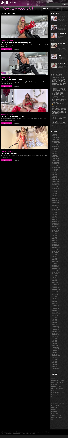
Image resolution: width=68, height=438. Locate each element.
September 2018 (56, 293)
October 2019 (55, 270)
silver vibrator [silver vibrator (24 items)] (59, 417)
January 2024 (55, 181)
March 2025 (55, 157)
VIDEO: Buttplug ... (62, 63)
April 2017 (54, 322)
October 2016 (55, 333)
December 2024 (55, 162)
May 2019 (54, 279)
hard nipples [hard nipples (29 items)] (54, 388)
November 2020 (56, 247)
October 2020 (55, 249)
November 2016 (56, 331)
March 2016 (55, 345)
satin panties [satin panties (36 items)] (54, 415)
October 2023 (55, 186)
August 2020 (55, 253)
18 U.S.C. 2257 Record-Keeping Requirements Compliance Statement (18, 433)
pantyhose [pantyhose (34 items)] (58, 405)
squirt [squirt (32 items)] (52, 423)
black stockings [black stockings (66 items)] (54, 380)
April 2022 (54, 218)
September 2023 (56, 188)
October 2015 (55, 354)
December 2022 (55, 204)
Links (64, 9)
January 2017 (55, 328)
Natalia (11, 40)
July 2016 (54, 338)
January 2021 (55, 244)
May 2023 (54, 195)
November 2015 (56, 352)
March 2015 (55, 366)
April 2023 (54, 197)
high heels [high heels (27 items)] (61, 388)
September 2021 (56, 230)
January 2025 (55, 160)
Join (52, 9)
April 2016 (54, 343)
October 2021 (55, 228)
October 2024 (55, 165)
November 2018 (56, 289)
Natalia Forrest (11, 151)
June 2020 (54, 256)
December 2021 (55, 225)
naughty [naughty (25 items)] (62, 403)
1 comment (16, 160)
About (58, 9)
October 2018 (55, 291)
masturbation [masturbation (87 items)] (54, 401)
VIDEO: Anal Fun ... (62, 25)
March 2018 (55, 303)
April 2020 (54, 260)
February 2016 (55, 347)
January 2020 (55, 265)
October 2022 (55, 207)
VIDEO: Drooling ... (62, 33)
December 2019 (55, 267)
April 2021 (54, 239)
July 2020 (54, 254)
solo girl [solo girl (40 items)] (53, 419)
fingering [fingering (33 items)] (53, 386)
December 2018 (55, 288)
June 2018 (54, 298)
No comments (17, 49)
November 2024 (56, 164)
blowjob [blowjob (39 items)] (62, 380)
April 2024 (54, 176)
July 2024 (54, 171)
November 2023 (56, 185)
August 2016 (55, 336)
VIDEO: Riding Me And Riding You (59, 100)
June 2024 (54, 172)
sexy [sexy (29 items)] (60, 415)
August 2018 (55, 295)
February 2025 (55, 158)
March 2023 (55, 199)
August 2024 (55, 169)
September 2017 (56, 314)
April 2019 (54, 281)
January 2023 (55, 202)
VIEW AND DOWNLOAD (7, 49)
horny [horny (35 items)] (52, 390)
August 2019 (55, 274)
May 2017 (54, 321)
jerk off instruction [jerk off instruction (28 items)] (55, 392)
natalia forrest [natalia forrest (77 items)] (54, 403)
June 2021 (54, 235)
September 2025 (56, 146)
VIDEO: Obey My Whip (9, 153)
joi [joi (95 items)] (63, 392)
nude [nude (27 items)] (52, 405)
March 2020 (55, 261)
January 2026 (55, 139)
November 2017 (56, 310)
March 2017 (55, 324)
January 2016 (55, 349)
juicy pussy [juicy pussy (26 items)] (53, 396)
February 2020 (55, 263)
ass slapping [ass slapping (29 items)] (59, 377)
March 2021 (55, 240)
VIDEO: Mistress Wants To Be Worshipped (16, 42)
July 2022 (54, 213)
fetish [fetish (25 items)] (61, 384)
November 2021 (56, 226)
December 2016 (55, 329)
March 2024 (55, 178)
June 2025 (54, 151)
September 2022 (56, 209)
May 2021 (54, 237)
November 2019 (56, 268)
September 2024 (56, 167)
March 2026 (55, 136)
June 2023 (54, 193)
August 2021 (55, 232)
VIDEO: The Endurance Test (58, 88)
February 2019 (55, 284)
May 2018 (54, 300)
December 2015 (55, 350)
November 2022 (56, 206)
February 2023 (55, 200)
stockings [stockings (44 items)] (58, 423)
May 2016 (54, 342)
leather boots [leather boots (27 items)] (54, 398)
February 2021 (55, 242)
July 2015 (54, 359)
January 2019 (55, 286)
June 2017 (54, 319)
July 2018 (54, 296)
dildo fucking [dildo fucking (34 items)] (54, 384)
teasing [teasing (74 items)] (53, 425)
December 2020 (55, 246)
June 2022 (54, 214)
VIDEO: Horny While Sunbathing (59, 118)
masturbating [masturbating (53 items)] (54, 400)
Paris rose (54, 88)
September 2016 (56, 335)
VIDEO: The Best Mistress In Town (13, 116)
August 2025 (55, 148)
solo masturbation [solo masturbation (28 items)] (55, 421)
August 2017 (55, 316)
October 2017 (55, 312)
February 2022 (55, 221)
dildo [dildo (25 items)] (61, 382)
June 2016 (54, 340)
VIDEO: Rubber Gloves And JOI (11, 79)
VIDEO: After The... (62, 16)
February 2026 (55, 137)
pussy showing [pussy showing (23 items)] (54, 411)
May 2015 (54, 363)
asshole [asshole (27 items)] (53, 377)
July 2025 (54, 150)
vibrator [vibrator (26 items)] (59, 425)
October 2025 (55, 144)
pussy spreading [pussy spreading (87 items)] (54, 413)
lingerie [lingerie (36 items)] (61, 398)
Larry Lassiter (55, 78)
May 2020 (54, 258)
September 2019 (56, 272)
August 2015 (55, 357)
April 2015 (54, 364)
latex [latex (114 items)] (59, 396)
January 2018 (55, 307)
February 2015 (55, 368)
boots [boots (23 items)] (52, 382)
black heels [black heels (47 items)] (53, 378)
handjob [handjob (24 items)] (59, 386)
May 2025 (54, 153)
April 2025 (54, 155)
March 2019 (55, 282)
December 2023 (55, 183)
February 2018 (55, 305)
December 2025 (55, 141)
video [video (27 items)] (52, 426)
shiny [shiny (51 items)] (52, 417)
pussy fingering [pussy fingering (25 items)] (54, 407)
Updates (45, 9)
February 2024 (55, 179)
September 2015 (56, 356)
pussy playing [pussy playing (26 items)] (54, 409)
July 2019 (54, 275)
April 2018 (54, 302)
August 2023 (55, 190)
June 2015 (54, 361)
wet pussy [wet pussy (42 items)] (62, 426)
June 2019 (54, 277)
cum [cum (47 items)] (57, 382)
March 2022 (55, 220)
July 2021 (54, 233)
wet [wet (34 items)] (57, 426)
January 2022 (55, 223)
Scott (53, 108)
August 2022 (55, 211)
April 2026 (54, 134)
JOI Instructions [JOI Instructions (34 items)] (54, 394)
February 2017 (55, 326)
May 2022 (54, 216)
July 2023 (54, 192)
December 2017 (55, 309)
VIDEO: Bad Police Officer (58, 78)
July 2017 (54, 317)
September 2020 (56, 251)
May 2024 (54, 174)
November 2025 (56, 143)
